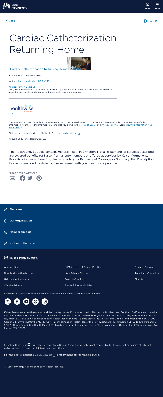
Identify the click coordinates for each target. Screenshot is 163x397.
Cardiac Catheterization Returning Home (38, 69)
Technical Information (147, 273)
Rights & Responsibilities (78, 285)
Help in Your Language (16, 279)
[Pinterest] (35, 301)
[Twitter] (7, 301)
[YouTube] (26, 301)
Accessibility (11, 267)
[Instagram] (44, 301)
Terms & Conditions (75, 279)
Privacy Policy (109, 125)
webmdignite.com (69, 133)
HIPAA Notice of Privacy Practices (84, 267)
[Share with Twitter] (30, 178)
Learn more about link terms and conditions (39, 348)
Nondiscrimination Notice (18, 273)
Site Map (139, 279)
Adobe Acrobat (45, 355)
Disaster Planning (144, 267)
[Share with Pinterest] (39, 178)
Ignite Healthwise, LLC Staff (33, 81)
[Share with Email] (12, 178)
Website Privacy (13, 285)
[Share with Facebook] (21, 178)
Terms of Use (88, 125)
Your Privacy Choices (76, 273)
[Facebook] (16, 301)
